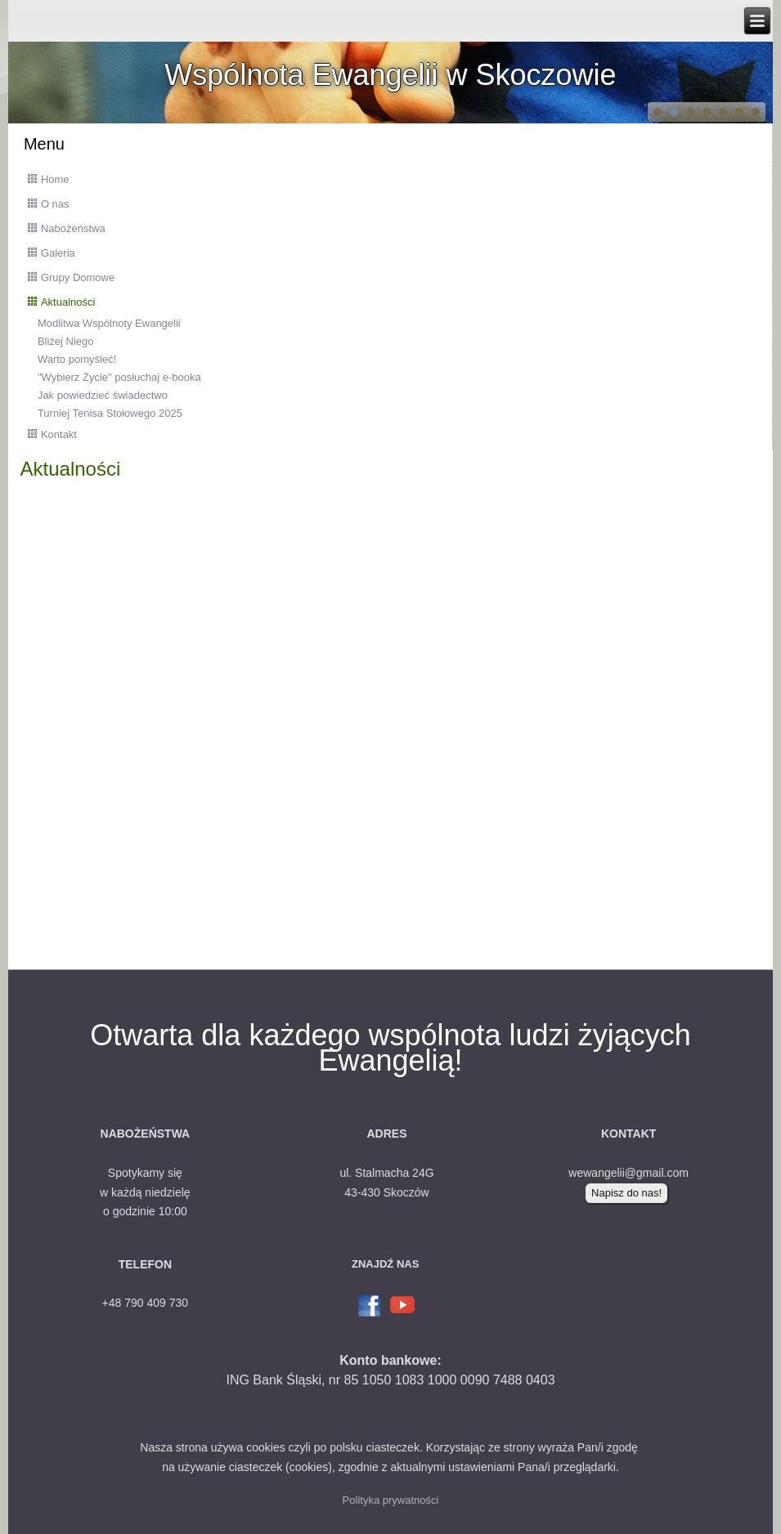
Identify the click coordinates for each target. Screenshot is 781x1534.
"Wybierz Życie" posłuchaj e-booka (119, 377)
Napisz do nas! (626, 1193)
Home (55, 179)
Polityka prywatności (391, 1500)
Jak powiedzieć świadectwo (103, 395)
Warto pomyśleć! (77, 359)
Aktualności (68, 302)
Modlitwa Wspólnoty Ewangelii (109, 323)
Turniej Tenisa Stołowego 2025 (110, 413)
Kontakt (59, 434)
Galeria (58, 253)
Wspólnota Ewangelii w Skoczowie (390, 75)
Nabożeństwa (73, 228)
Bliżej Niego (66, 341)
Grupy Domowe (77, 277)
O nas (55, 204)
